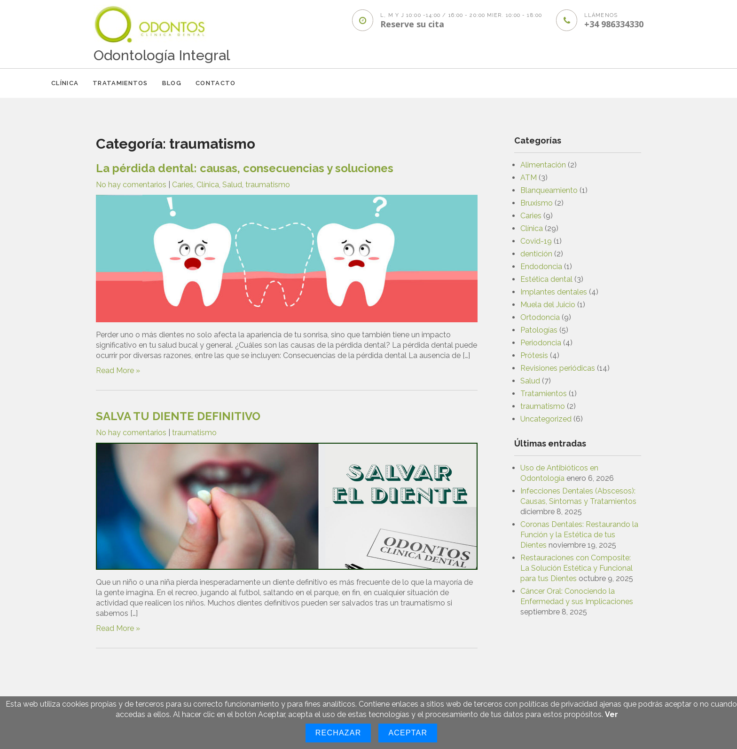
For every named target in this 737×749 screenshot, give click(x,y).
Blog (171, 83)
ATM (528, 177)
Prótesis (534, 355)
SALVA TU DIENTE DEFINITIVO (178, 416)
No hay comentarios (131, 184)
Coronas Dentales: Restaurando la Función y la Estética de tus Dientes (579, 535)
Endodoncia (541, 266)
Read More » (118, 370)
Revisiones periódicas (557, 368)
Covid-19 (536, 241)
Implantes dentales (553, 291)
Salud (232, 184)
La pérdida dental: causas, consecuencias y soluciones (244, 168)
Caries (182, 184)
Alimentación (543, 164)
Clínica (64, 83)
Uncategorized (546, 418)
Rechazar (338, 733)
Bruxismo (536, 203)
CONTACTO (215, 83)
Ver (611, 714)
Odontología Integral (162, 55)
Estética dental (546, 279)
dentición (536, 253)
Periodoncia (540, 342)
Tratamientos (120, 83)
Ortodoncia (540, 317)
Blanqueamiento (549, 190)
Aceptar (407, 733)
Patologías (538, 330)
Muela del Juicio (547, 304)
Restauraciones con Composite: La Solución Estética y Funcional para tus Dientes (576, 568)
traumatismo (267, 184)
